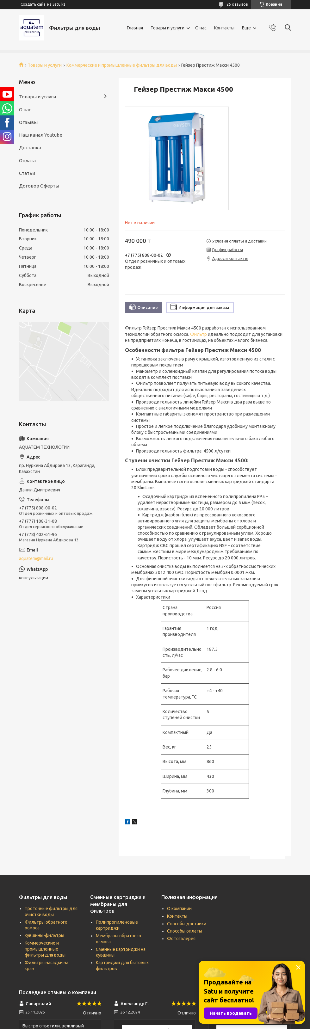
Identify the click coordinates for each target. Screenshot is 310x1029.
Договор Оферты (39, 185)
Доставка (30, 147)
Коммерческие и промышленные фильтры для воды (121, 65)
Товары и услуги (167, 27)
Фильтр (198, 334)
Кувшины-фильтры (44, 935)
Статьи (27, 173)
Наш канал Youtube (40, 135)
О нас (201, 27)
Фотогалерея (181, 938)
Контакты (224, 27)
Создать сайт (33, 4)
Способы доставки (186, 923)
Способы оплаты (184, 930)
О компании (179, 908)
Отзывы (28, 122)
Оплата (27, 160)
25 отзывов (237, 4)
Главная (135, 27)
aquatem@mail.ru (36, 558)
